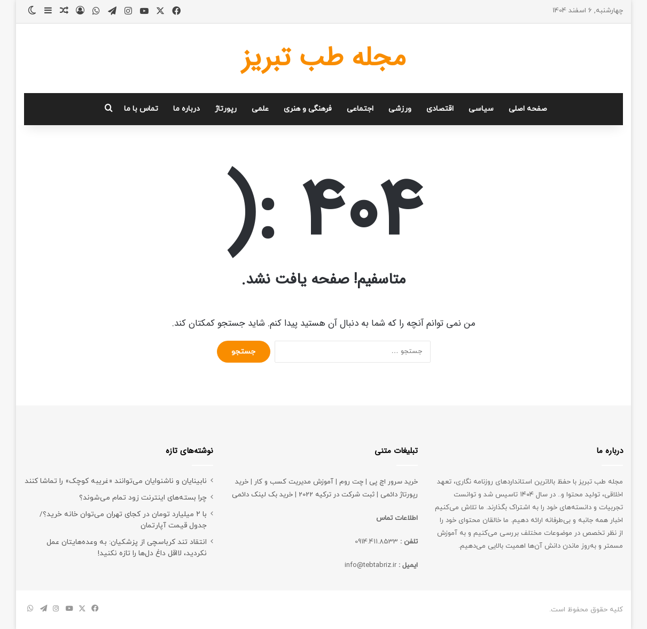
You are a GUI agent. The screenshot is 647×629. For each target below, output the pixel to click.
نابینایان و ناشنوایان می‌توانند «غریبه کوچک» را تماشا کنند (116, 481)
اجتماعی (360, 109)
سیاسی (481, 109)
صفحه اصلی (528, 109)
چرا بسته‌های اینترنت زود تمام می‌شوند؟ (143, 498)
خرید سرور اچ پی (393, 482)
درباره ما (186, 109)
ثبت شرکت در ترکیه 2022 (337, 495)
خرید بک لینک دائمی (262, 495)
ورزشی (399, 109)
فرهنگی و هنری (308, 109)
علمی (260, 109)
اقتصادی (440, 109)
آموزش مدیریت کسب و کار (293, 482)
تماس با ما (141, 109)
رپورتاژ (226, 109)
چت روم (351, 482)
